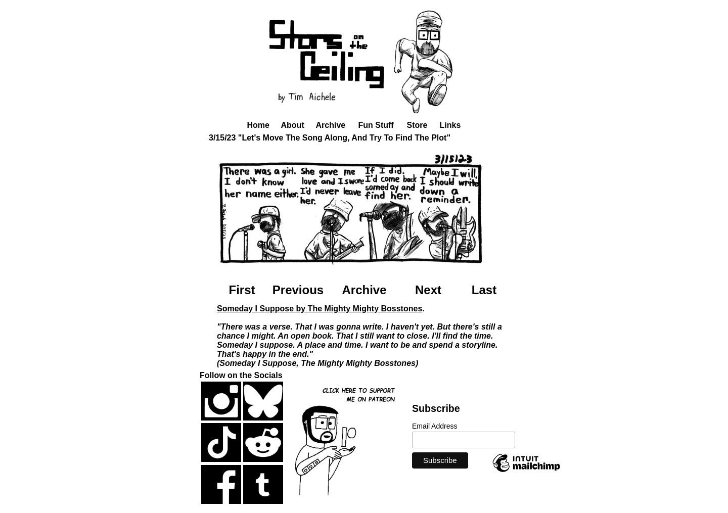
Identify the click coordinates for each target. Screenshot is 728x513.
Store (417, 125)
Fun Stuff (376, 125)
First (242, 290)
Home (258, 125)
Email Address (434, 426)
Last (484, 290)
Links (450, 125)
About (292, 125)
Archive (331, 125)
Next (428, 290)
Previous (298, 290)
